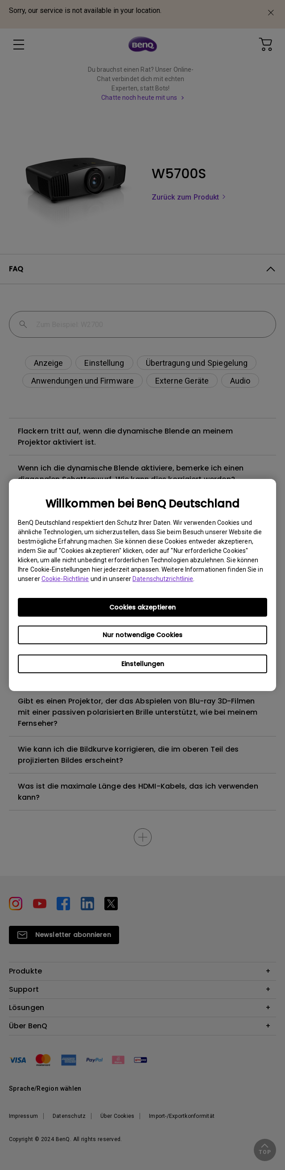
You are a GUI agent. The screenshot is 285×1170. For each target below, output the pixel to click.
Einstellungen (142, 663)
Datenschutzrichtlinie (162, 578)
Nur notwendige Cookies (142, 634)
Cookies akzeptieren (142, 607)
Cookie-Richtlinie (65, 578)
